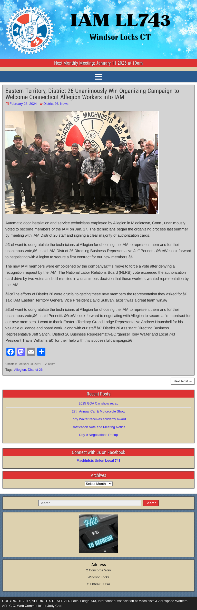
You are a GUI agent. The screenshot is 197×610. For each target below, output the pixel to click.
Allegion (20, 370)
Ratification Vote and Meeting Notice (98, 427)
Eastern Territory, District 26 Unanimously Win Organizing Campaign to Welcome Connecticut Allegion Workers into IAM (92, 94)
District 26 (50, 104)
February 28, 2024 (23, 104)
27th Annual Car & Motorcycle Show (98, 411)
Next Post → (182, 381)
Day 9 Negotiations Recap (98, 435)
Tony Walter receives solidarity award (98, 419)
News (64, 104)
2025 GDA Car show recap (99, 403)
